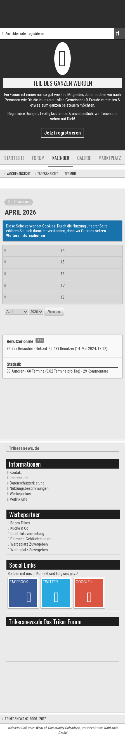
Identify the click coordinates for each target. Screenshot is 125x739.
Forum (38, 158)
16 (63, 274)
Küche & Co (19, 528)
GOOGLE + (84, 581)
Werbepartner (20, 493)
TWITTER (50, 581)
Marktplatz (109, 158)
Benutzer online (20, 341)
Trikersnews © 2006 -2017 (25, 718)
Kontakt (16, 472)
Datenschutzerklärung (27, 483)
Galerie (84, 158)
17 (63, 285)
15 (63, 262)
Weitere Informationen (25, 235)
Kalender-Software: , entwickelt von (62, 730)
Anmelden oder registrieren (24, 34)
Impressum (19, 478)
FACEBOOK (19, 581)
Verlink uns (18, 499)
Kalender (60, 158)
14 (63, 250)
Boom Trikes (20, 523)
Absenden (54, 311)
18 (63, 297)
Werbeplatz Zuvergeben (29, 544)
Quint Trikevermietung (27, 533)
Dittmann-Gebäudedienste (30, 539)
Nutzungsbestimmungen (29, 488)
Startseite (14, 158)
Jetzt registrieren (62, 133)
